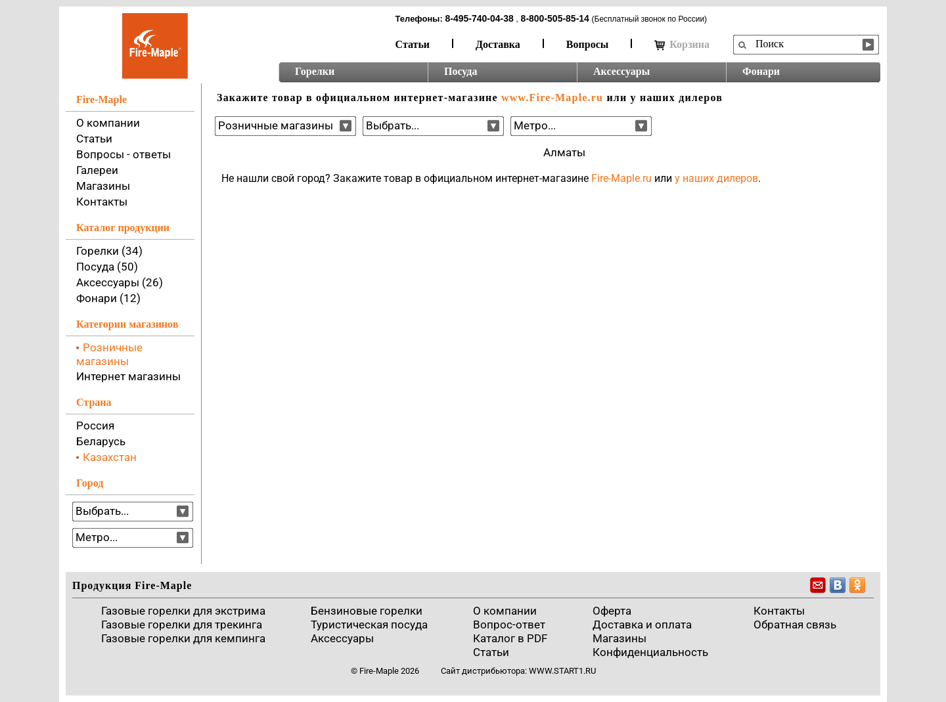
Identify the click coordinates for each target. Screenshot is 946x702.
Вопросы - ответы (123, 154)
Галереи (97, 170)
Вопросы (587, 44)
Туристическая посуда (369, 624)
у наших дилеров (716, 178)
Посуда (460, 71)
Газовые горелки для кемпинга (183, 638)
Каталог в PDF (510, 638)
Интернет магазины (128, 376)
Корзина (682, 45)
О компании (108, 122)
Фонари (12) (108, 298)
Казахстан (110, 457)
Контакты (101, 201)
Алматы (564, 152)
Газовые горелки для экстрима (183, 610)
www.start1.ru (562, 671)
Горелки (314, 71)
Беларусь (100, 441)
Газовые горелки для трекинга (181, 624)
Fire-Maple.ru (621, 178)
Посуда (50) (107, 266)
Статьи (412, 44)
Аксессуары (621, 71)
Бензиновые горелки (366, 610)
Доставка (498, 44)
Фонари (761, 71)
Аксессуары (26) (119, 282)
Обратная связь (795, 624)
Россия (95, 425)
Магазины (103, 185)
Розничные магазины (109, 354)
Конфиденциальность (650, 652)
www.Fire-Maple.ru (552, 97)
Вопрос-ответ (509, 624)
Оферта (612, 610)
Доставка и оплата (642, 624)
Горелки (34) (109, 250)
